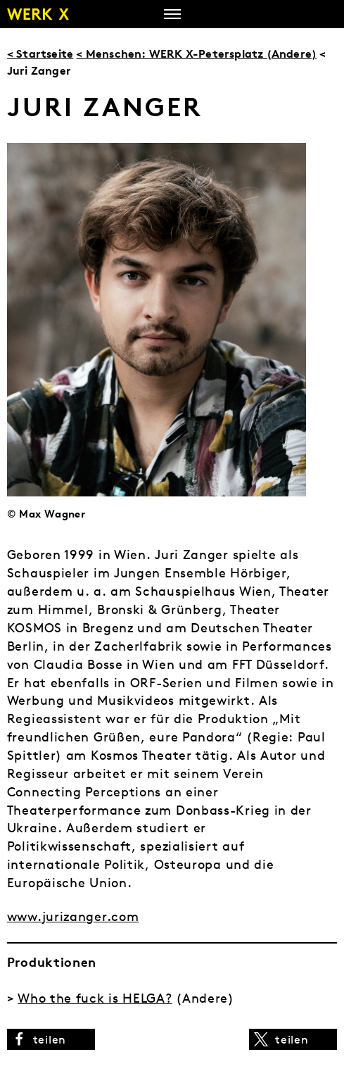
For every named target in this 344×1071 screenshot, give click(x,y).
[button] (51, 1039)
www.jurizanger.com (73, 916)
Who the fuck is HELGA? (95, 998)
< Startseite (40, 53)
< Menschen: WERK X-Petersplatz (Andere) (196, 53)
